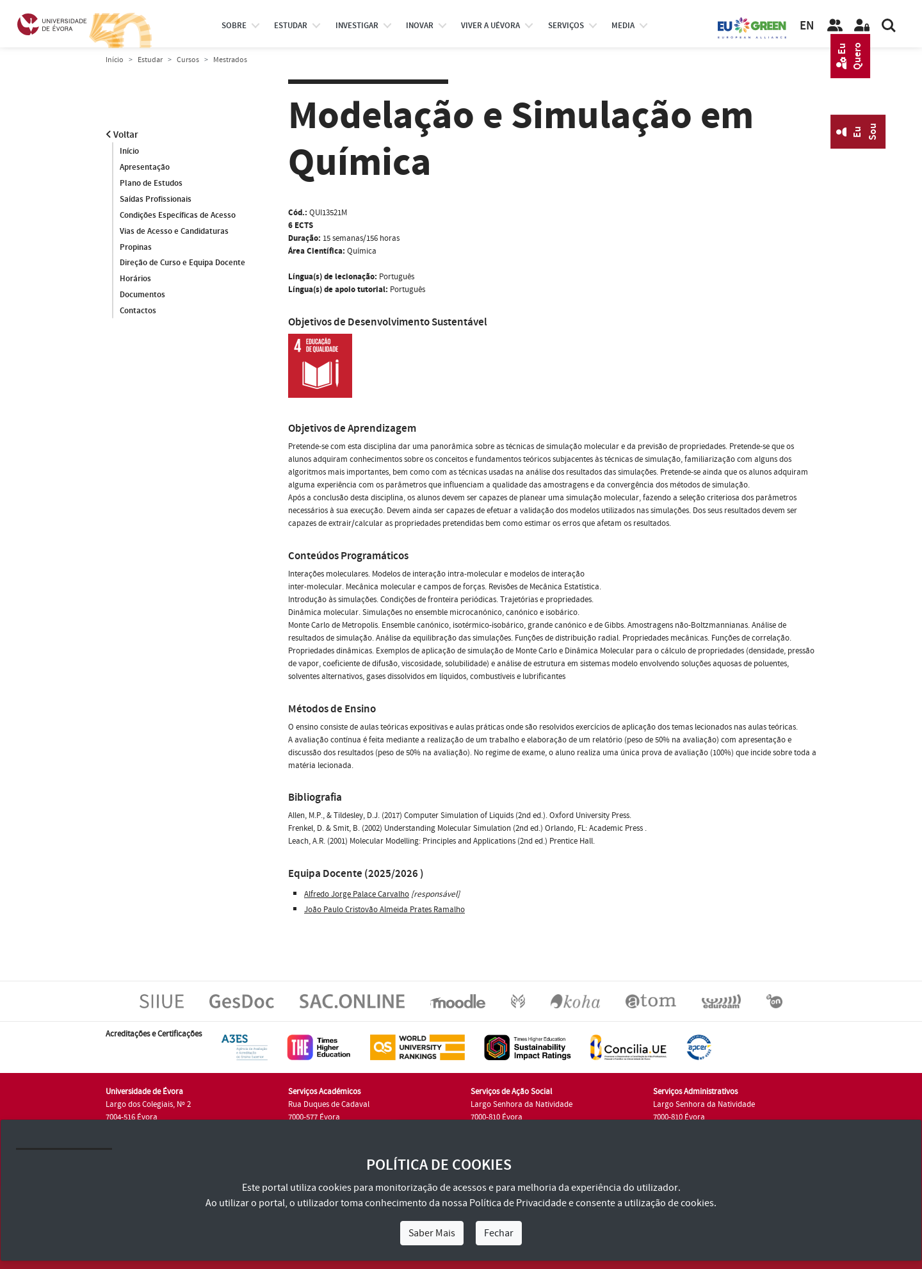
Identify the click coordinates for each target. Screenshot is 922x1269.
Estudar (150, 60)
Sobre (234, 25)
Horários (135, 279)
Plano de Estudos (151, 183)
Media (623, 25)
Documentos (142, 295)
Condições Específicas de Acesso (178, 215)
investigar (357, 25)
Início (115, 60)
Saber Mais (431, 1233)
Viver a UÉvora (490, 25)
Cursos (188, 60)
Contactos (138, 311)
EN (807, 26)
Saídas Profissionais (155, 199)
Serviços (566, 25)
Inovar (419, 25)
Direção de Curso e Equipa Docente (182, 263)
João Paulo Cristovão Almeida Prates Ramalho (384, 909)
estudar (290, 25)
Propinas (136, 247)
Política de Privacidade (518, 1203)
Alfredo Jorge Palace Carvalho (356, 894)
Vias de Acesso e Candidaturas (174, 231)
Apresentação (145, 167)
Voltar (122, 135)
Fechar (499, 1233)
